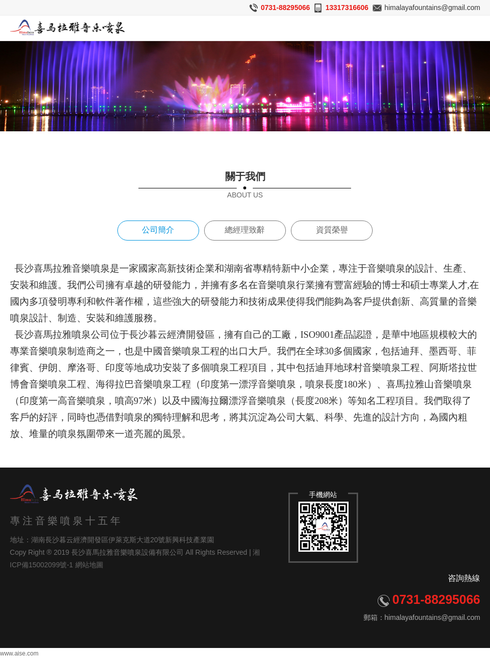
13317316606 (347, 8)
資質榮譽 (332, 230)
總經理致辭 (245, 230)
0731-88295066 (285, 8)
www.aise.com (19, 653)
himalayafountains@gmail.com (432, 8)
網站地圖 (89, 565)
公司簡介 (158, 230)
